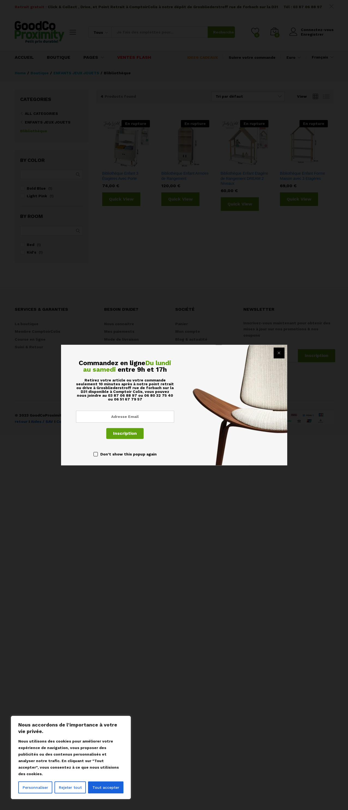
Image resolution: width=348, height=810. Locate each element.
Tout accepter (105, 787)
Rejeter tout (70, 787)
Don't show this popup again (128, 454)
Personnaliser (35, 787)
